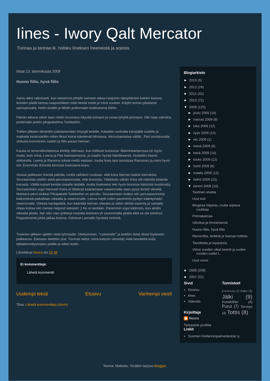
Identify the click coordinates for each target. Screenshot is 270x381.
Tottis (233, 312)
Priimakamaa (202, 216)
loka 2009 (201, 126)
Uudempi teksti (32, 293)
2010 (193, 100)
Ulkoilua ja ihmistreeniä (210, 223)
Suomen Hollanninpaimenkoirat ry (213, 336)
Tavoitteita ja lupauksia (209, 243)
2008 (193, 270)
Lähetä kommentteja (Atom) (47, 304)
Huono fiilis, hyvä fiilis (208, 229)
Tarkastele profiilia (197, 325)
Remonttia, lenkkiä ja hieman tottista (219, 236)
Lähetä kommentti (40, 272)
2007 (193, 277)
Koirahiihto (230, 302)
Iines (191, 296)
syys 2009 (201, 133)
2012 (193, 87)
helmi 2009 (202, 179)
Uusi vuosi (200, 260)
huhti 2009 (201, 166)
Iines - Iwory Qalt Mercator (109, 33)
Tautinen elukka (204, 192)
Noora (194, 318)
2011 (193, 94)
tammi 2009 (202, 186)
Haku (244, 291)
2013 (193, 80)
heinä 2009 (202, 146)
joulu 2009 (201, 113)
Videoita (194, 301)
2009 (193, 107)
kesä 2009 (201, 153)
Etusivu (93, 293)
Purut (227, 306)
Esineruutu (228, 291)
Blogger (160, 366)
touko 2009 (202, 159)
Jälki (227, 297)
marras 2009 (203, 119)
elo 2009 (200, 139)
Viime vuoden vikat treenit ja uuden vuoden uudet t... (218, 252)
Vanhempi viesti (155, 293)
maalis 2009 (203, 173)
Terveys (246, 307)
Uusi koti (198, 199)
